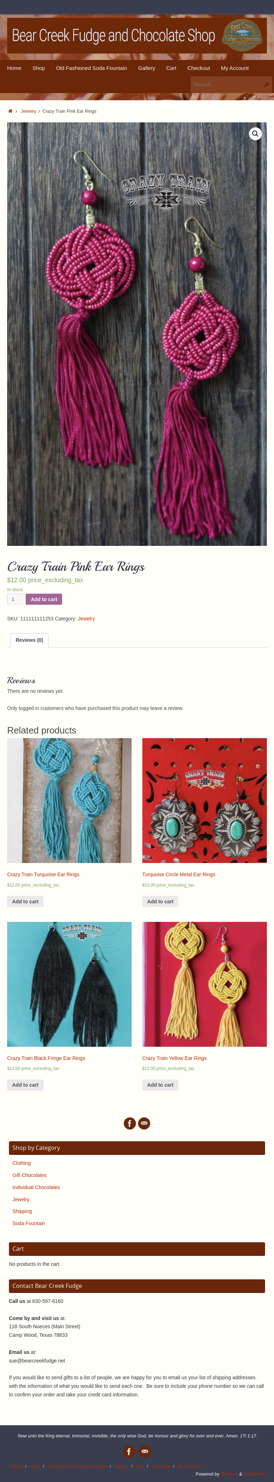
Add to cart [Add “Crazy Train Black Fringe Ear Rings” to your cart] (25, 1085)
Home (17, 1466)
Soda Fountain (28, 1223)
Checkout (161, 1466)
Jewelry (28, 111)
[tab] (29, 640)
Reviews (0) (29, 640)
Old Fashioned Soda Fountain (77, 1466)
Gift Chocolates (29, 1175)
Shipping (22, 1211)
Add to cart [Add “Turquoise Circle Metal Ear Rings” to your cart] (160, 901)
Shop (35, 1466)
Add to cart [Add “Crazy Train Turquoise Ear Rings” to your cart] (25, 901)
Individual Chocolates (36, 1187)
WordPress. (255, 1474)
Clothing (21, 1163)
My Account (189, 1466)
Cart (140, 1466)
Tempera (229, 1474)
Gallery (122, 1466)
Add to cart (44, 599)
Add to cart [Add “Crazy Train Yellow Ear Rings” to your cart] (160, 1085)
